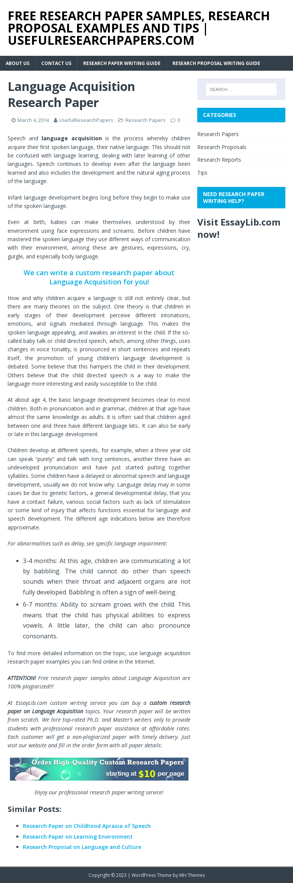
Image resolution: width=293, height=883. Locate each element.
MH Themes (192, 875)
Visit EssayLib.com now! (238, 228)
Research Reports (219, 159)
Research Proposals (221, 147)
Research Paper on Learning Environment (78, 836)
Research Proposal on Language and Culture (82, 847)
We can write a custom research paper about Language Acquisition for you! (99, 277)
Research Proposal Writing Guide (216, 63)
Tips (202, 172)
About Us (17, 63)
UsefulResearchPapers (86, 120)
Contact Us (56, 63)
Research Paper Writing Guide (122, 63)
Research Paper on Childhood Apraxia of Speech (87, 825)
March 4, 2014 (33, 120)
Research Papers (146, 120)
